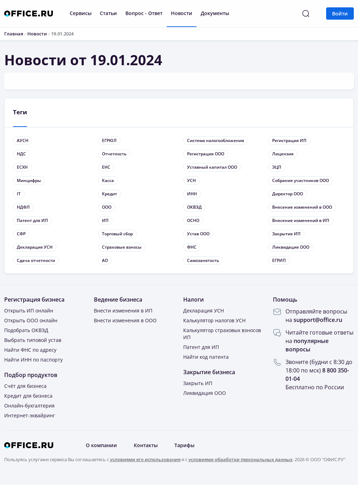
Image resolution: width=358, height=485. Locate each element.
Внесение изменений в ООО (302, 207)
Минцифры (29, 180)
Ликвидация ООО (290, 247)
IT (19, 194)
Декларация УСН (35, 247)
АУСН (22, 140)
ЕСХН (22, 167)
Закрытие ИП (286, 234)
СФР (21, 234)
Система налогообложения (215, 140)
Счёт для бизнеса (25, 386)
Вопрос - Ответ (144, 13)
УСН (191, 180)
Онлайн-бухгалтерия (29, 405)
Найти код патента (206, 356)
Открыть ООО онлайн (30, 320)
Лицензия (283, 154)
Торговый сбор (117, 234)
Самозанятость (203, 260)
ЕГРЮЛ (109, 140)
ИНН (192, 194)
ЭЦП (276, 167)
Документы (215, 13)
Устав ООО (198, 234)
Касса (108, 180)
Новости (181, 13)
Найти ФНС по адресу (30, 349)
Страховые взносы (122, 247)
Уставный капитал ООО (212, 167)
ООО (106, 207)
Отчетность (114, 154)
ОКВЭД (194, 207)
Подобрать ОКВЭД (26, 330)
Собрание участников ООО (300, 180)
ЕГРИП (279, 260)
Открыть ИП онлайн (28, 310)
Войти (340, 13)
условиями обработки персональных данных (240, 459)
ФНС (192, 247)
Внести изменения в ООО (125, 320)
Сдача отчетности (36, 260)
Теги (20, 112)
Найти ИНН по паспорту (33, 359)
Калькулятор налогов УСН (214, 320)
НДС (21, 154)
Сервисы (80, 13)
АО (105, 260)
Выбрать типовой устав (32, 340)
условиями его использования (145, 459)
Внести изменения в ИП (123, 310)
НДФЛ (23, 207)
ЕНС (106, 167)
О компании (101, 445)
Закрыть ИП (197, 383)
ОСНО (193, 220)
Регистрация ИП (289, 140)
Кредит (109, 194)
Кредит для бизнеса (28, 395)
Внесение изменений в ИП (300, 220)
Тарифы (184, 445)
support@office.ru (318, 320)
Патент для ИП (32, 220)
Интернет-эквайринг (29, 415)
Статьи (108, 13)
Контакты (146, 445)
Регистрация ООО (205, 154)
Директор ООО (287, 194)
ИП (105, 220)
